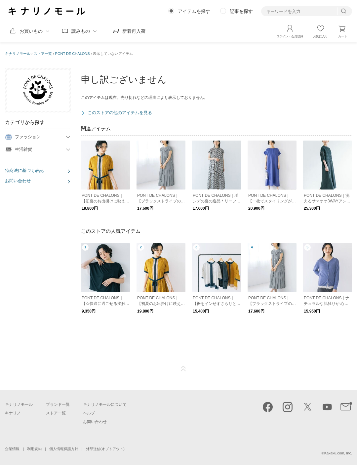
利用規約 (34, 449)
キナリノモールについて (105, 404)
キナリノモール (17, 54)
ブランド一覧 (58, 404)
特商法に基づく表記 (24, 170)
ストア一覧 (43, 54)
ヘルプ (89, 413)
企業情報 (12, 449)
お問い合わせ (18, 180)
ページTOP (183, 369)
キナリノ (13, 413)
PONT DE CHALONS (72, 54)
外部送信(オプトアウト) (105, 449)
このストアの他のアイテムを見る (120, 112)
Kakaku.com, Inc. (338, 453)
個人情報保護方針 (63, 449)
